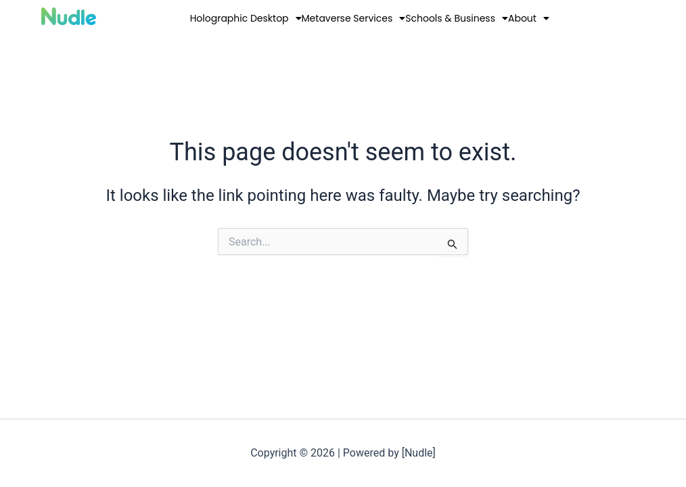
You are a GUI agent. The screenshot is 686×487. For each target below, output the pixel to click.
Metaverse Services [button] (354, 18)
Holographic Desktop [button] (246, 18)
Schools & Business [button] (456, 18)
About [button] (528, 18)
